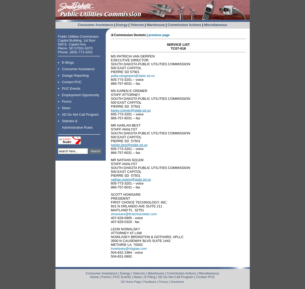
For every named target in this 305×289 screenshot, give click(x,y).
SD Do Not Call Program (80, 114)
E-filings (68, 62)
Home (94, 277)
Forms (67, 101)
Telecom (137, 25)
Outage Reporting (75, 75)
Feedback (150, 281)
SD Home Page (131, 281)
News (66, 108)
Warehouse (156, 25)
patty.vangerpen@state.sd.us (133, 76)
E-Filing (149, 277)
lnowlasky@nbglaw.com (129, 249)
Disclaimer (177, 281)
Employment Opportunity (80, 95)
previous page (159, 35)
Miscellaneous (215, 25)
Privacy (163, 281)
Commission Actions (184, 25)
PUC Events (71, 88)
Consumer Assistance (95, 25)
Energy (122, 25)
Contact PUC (72, 82)
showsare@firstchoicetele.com (134, 214)
